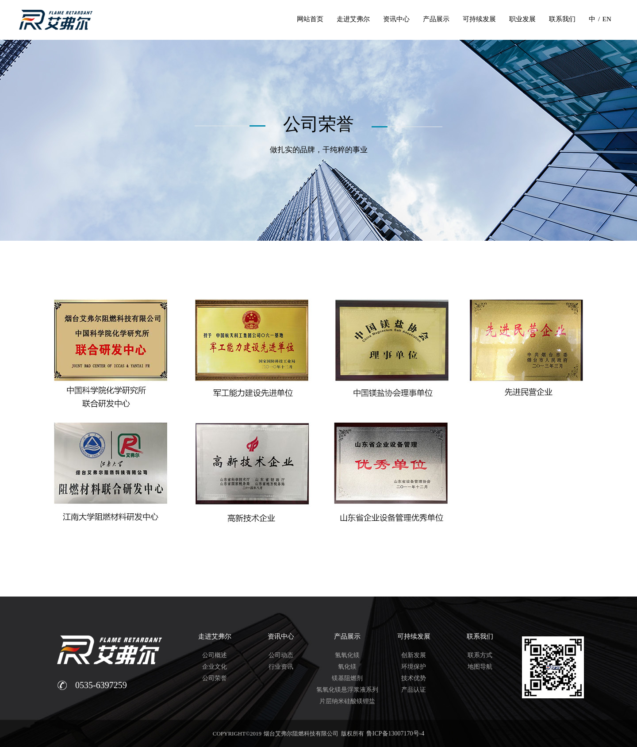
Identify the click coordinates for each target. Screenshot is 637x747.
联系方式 (480, 655)
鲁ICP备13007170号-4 (395, 733)
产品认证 (413, 689)
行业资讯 (281, 666)
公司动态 (281, 655)
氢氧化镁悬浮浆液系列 (347, 689)
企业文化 (214, 666)
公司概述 (214, 655)
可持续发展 (479, 19)
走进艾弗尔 (353, 19)
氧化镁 (347, 666)
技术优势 (413, 678)
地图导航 (480, 666)
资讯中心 (396, 19)
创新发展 (413, 655)
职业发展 (522, 19)
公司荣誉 (214, 678)
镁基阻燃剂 (347, 678)
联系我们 (562, 19)
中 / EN (600, 19)
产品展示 (436, 19)
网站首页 (310, 19)
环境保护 (413, 666)
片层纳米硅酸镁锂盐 (347, 701)
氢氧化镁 (347, 655)
